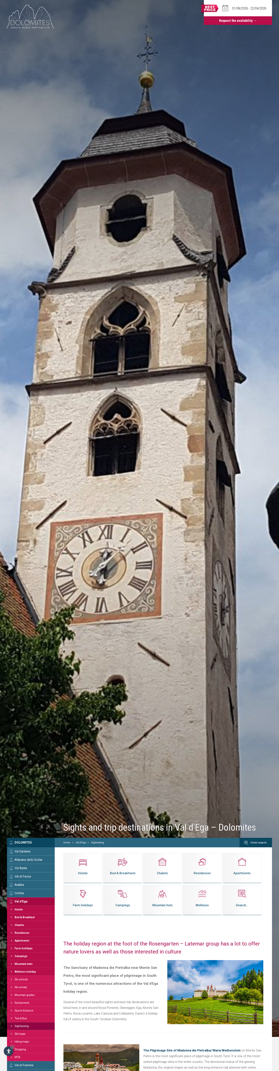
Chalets (19, 925)
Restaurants (22, 1002)
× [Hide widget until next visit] (12, 1047)
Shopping (20, 1049)
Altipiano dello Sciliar (28, 860)
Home (66, 842)
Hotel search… (255, 843)
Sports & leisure (24, 1010)
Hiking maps (22, 1041)
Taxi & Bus (21, 1018)
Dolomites (23, 842)
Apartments (22, 940)
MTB (17, 1057)
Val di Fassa (23, 876)
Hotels (19, 909)
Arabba (19, 885)
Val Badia (21, 868)
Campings (21, 956)
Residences (22, 932)
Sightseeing (22, 1026)
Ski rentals (21, 987)
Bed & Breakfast (25, 917)
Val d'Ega (21, 901)
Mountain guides (24, 995)
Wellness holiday (25, 971)
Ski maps (20, 1033)
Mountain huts (24, 963)
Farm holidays (24, 948)
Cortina (19, 893)
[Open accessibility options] (8, 1051)
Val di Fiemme (24, 1065)
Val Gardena (22, 851)
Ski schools (21, 979)
